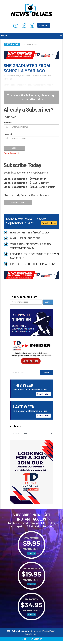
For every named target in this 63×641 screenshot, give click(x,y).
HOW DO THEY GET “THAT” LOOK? (29, 232)
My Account (36, 639)
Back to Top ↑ (31, 634)
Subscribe (43, 25)
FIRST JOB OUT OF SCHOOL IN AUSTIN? (32, 263)
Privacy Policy (48, 631)
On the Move (11, 44)
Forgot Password (11, 153)
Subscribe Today (18, 202)
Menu (4, 35)
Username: (8, 122)
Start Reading (43, 394)
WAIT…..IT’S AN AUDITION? (25, 238)
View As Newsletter (49, 223)
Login (24, 639)
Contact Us (36, 631)
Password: (8, 134)
